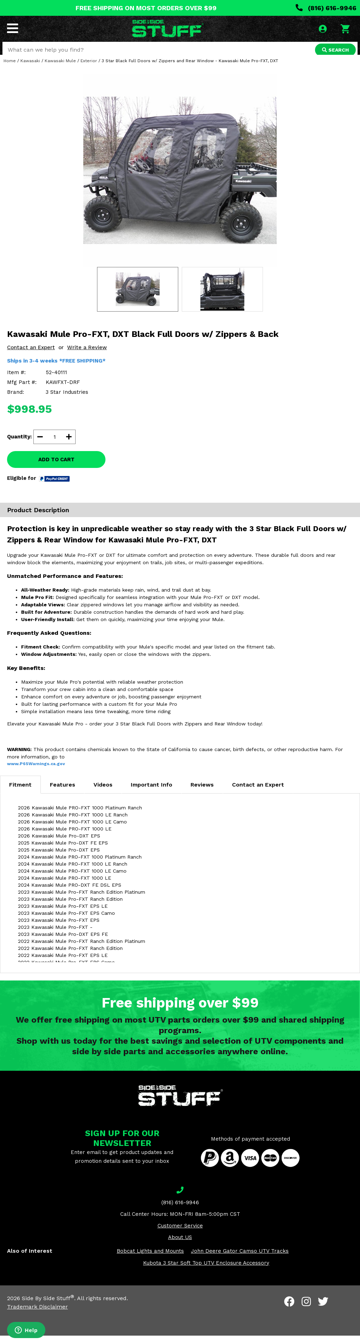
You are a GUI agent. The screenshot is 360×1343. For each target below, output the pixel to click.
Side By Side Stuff (48, 1305)
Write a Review (87, 355)
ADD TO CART (56, 467)
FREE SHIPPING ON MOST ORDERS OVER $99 (146, 8)
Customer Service (180, 1233)
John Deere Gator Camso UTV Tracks (240, 1258)
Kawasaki (30, 68)
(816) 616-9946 (326, 8)
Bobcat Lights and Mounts (150, 1258)
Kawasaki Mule (60, 68)
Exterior (89, 68)
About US (180, 1244)
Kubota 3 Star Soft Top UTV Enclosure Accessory (206, 1270)
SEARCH (334, 50)
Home (10, 68)
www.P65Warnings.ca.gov (36, 771)
